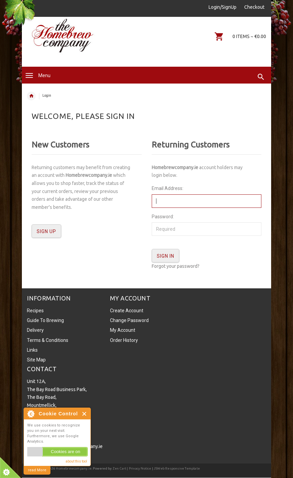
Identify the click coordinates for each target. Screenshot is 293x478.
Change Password (129, 320)
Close (84, 414)
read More (37, 470)
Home (31, 96)
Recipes (35, 310)
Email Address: (167, 188)
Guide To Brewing (45, 320)
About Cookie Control (30, 413)
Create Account (126, 310)
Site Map (36, 359)
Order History (124, 340)
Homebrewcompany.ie (73, 468)
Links (32, 350)
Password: (163, 216)
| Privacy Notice (138, 468)
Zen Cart (119, 468)
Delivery (35, 330)
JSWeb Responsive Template (177, 468)
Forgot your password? (175, 266)
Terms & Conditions (47, 340)
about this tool (76, 461)
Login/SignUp (222, 7)
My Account (122, 330)
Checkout (254, 7)
